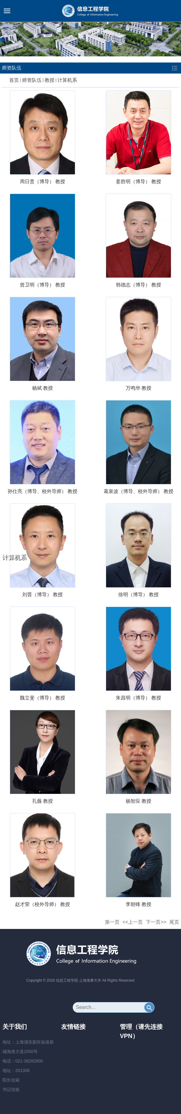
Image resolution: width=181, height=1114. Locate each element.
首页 (14, 80)
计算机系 (67, 80)
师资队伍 (32, 80)
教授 (49, 80)
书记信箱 (11, 1089)
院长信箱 (11, 1080)
